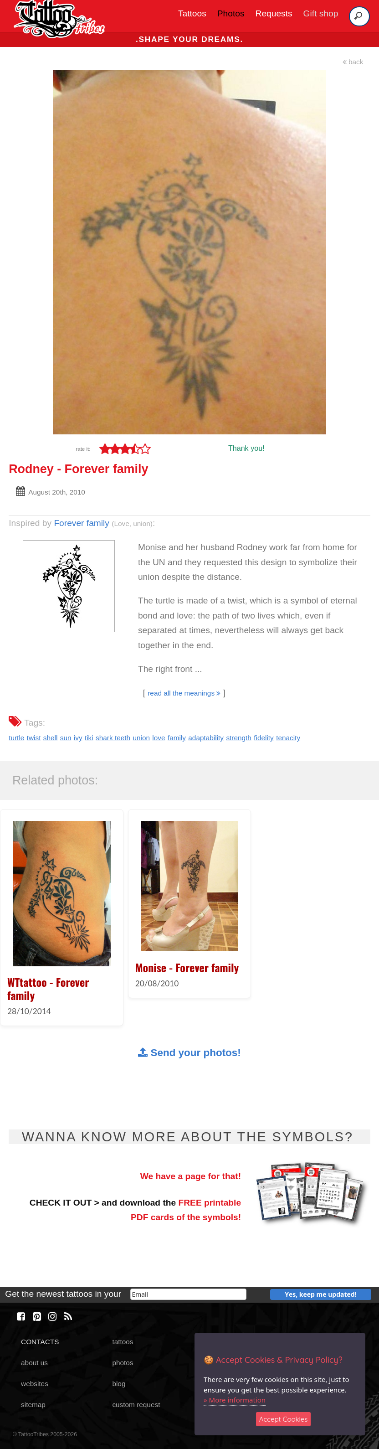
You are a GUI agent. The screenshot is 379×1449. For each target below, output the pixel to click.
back (353, 62)
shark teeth (113, 738)
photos (122, 1362)
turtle (16, 738)
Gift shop (320, 13)
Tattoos (192, 13)
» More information (235, 1399)
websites (34, 1383)
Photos (231, 13)
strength (238, 738)
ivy (78, 738)
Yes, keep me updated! (321, 1294)
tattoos (122, 1342)
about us (34, 1362)
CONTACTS (40, 1342)
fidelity (264, 738)
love (158, 738)
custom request (136, 1404)
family (177, 738)
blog (118, 1383)
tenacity (288, 738)
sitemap (33, 1404)
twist (34, 738)
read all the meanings (184, 693)
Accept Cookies (283, 1419)
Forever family (81, 523)
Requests (274, 13)
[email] (188, 1294)
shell (50, 738)
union (141, 738)
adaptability (206, 738)
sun (66, 738)
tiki (89, 738)
